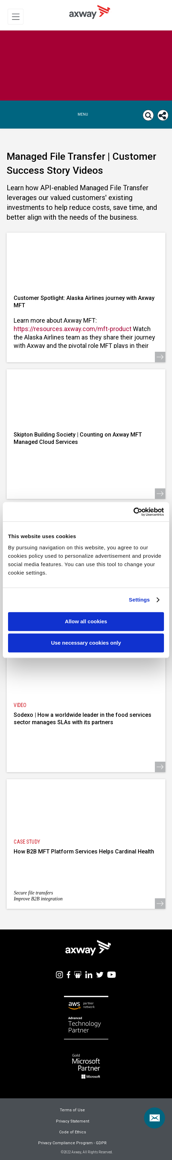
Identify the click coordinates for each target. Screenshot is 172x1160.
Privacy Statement (72, 1121)
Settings (139, 600)
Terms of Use (72, 1110)
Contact (157, 1113)
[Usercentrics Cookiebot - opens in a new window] (133, 511)
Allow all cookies (86, 621)
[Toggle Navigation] (15, 17)
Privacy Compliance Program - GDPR (72, 1143)
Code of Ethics (72, 1132)
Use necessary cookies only (86, 643)
